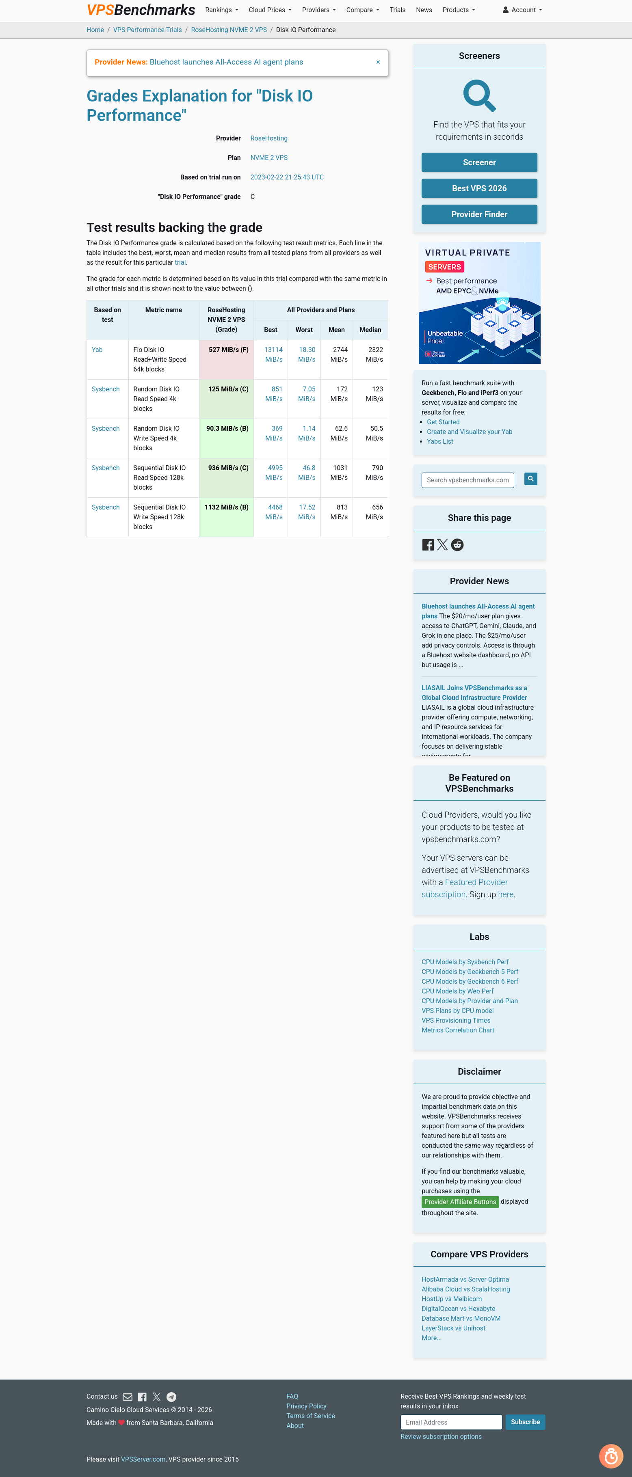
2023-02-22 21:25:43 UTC (287, 177)
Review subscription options (441, 1436)
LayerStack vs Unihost (453, 1328)
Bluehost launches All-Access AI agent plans (226, 62)
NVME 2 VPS (269, 158)
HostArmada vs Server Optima (465, 1279)
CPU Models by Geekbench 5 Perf (470, 972)
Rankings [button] (219, 10)
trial (180, 262)
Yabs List (440, 441)
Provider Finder (480, 214)
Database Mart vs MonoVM (461, 1318)
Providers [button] (316, 10)
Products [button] (456, 10)
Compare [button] (360, 10)
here (505, 894)
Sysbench (106, 389)
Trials (397, 10)
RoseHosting (269, 138)
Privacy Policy (306, 1406)
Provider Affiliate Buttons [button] (460, 1202)
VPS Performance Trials (147, 30)
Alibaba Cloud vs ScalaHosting (466, 1289)
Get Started (443, 422)
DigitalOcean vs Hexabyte (458, 1309)
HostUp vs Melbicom (452, 1299)
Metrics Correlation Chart (458, 1030)
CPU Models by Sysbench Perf (465, 962)
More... (432, 1338)
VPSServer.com (143, 1459)
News (424, 10)
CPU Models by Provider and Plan (470, 1001)
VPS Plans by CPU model (457, 1011)
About (295, 1425)
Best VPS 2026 (479, 188)
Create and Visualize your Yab (470, 432)
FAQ (292, 1396)
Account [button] (520, 10)
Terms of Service (310, 1416)
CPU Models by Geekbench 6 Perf (470, 981)
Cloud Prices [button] (268, 10)
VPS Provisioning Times (456, 1020)
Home (95, 30)
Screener (479, 162)
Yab (97, 350)
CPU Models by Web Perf (457, 991)
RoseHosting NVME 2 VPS (229, 30)
